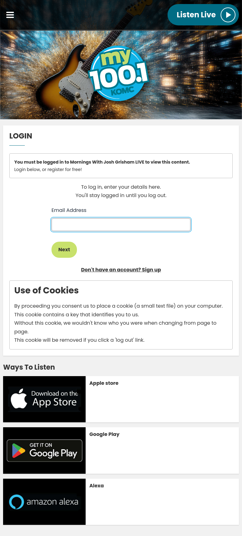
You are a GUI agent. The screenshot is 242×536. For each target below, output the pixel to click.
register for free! (64, 169)
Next (64, 249)
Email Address (69, 210)
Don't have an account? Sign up (121, 269)
